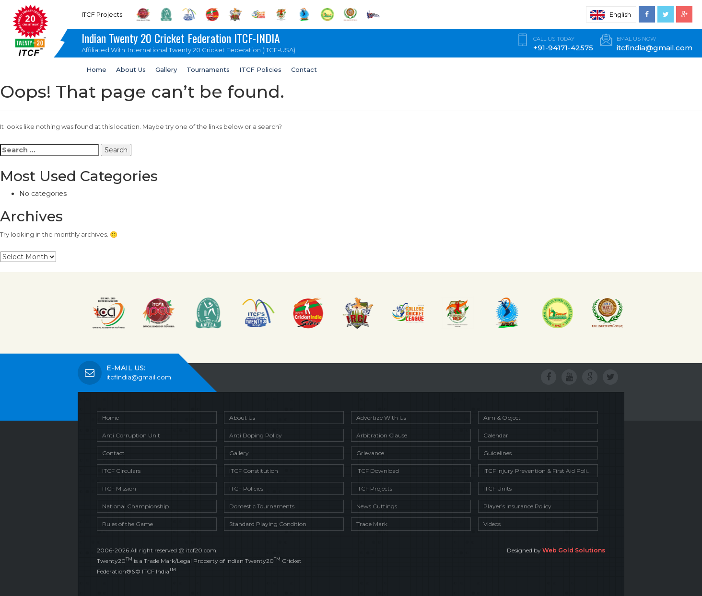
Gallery (166, 69)
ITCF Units (497, 488)
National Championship (135, 506)
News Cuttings (376, 506)
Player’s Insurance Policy (517, 506)
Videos (492, 523)
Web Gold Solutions (573, 550)
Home (96, 69)
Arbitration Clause (381, 435)
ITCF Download (377, 470)
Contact (304, 69)
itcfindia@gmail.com (138, 377)
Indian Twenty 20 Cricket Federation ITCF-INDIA (192, 43)
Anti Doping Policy (255, 435)
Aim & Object (502, 417)
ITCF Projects (374, 488)
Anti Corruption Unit (131, 435)
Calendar (495, 435)
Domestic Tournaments (261, 506)
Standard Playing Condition (267, 523)
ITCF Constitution (253, 470)
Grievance (370, 453)
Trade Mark (371, 523)
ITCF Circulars (121, 470)
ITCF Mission (119, 488)
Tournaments (208, 69)
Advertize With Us (381, 417)
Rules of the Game (127, 523)
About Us (131, 69)
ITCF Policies (260, 69)
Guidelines (497, 453)
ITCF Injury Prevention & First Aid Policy (538, 470)
